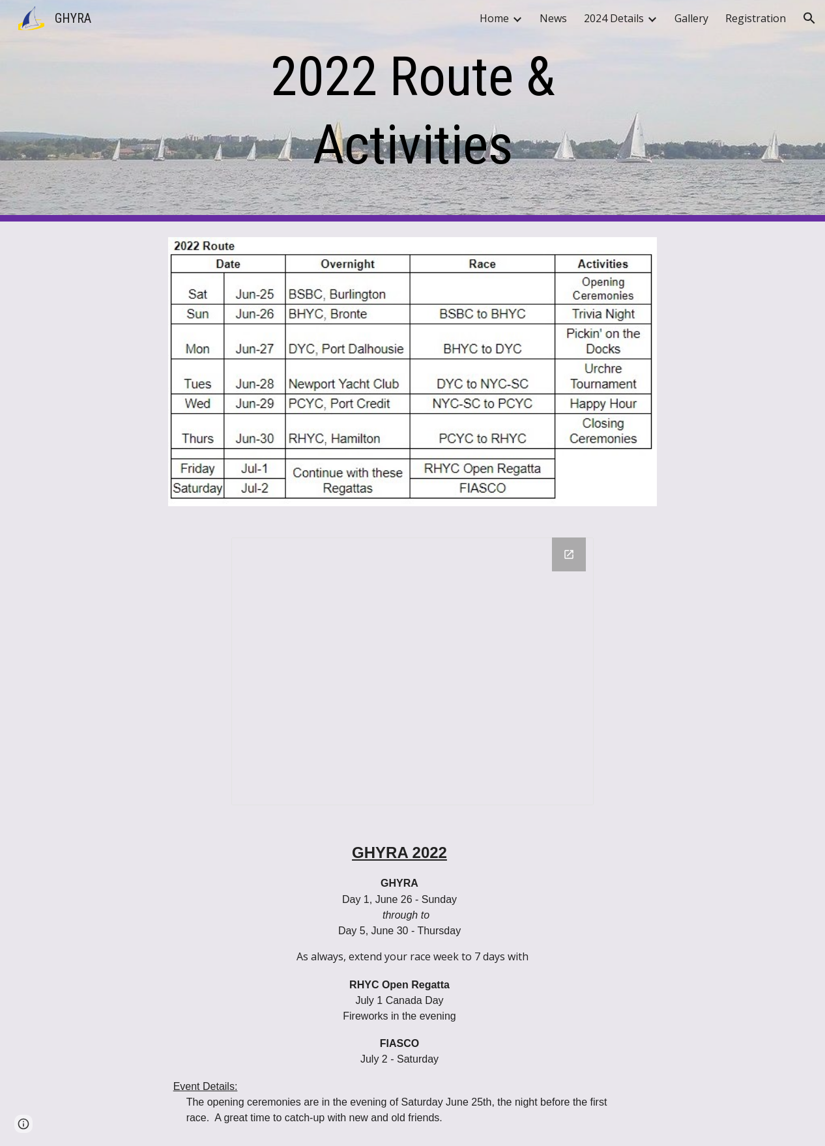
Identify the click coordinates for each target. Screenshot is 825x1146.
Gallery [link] (691, 18)
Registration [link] (755, 18)
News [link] (553, 18)
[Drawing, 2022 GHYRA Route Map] (412, 671)
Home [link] (494, 18)
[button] (809, 18)
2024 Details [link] (614, 18)
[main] (413, 110)
